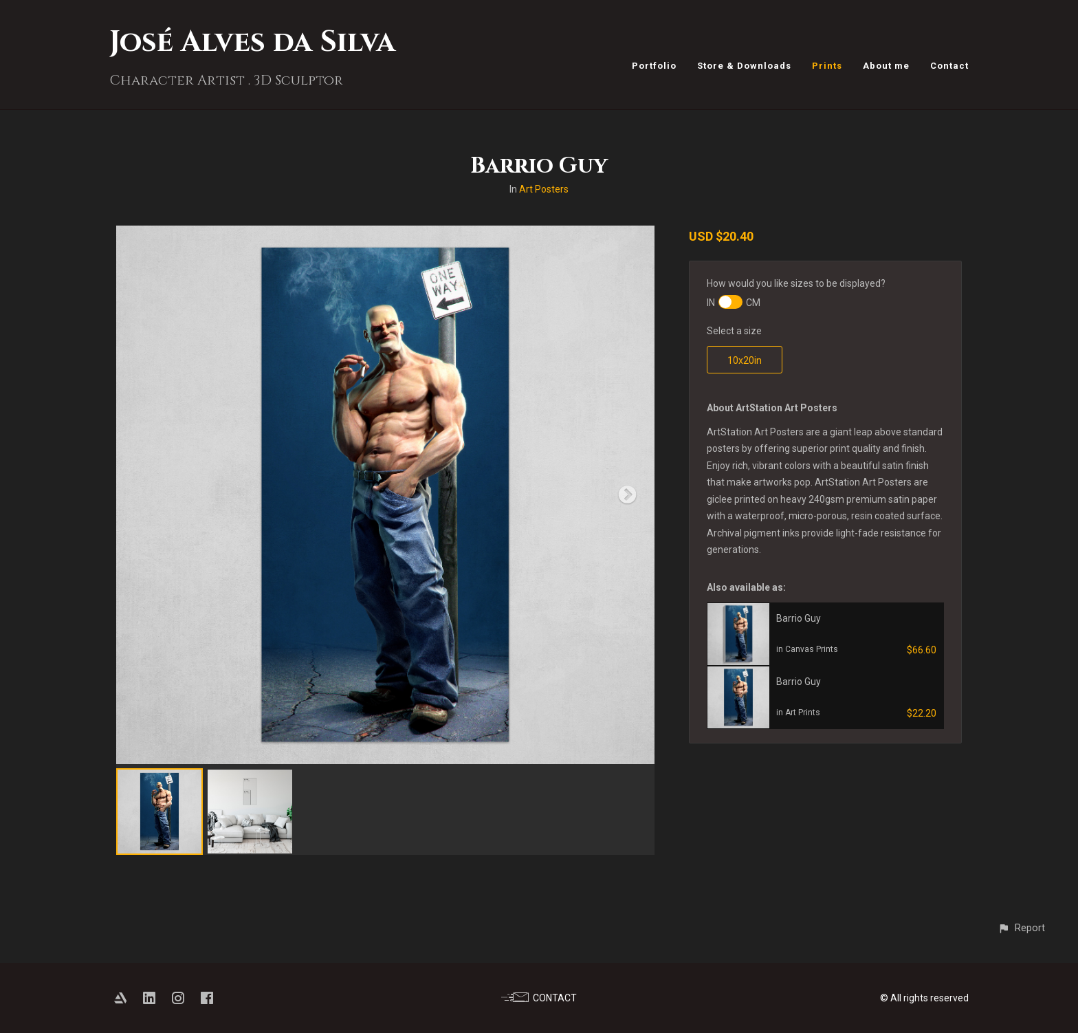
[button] (1021, 928)
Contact (949, 66)
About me (886, 66)
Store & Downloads (744, 66)
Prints (827, 66)
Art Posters (544, 189)
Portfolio (654, 66)
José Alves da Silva (252, 42)
